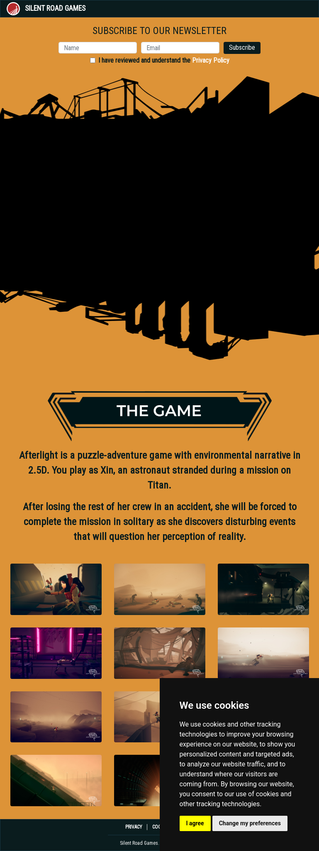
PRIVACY (133, 827)
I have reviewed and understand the (163, 60)
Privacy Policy (210, 60)
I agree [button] (195, 823)
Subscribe (242, 47)
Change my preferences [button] (250, 823)
